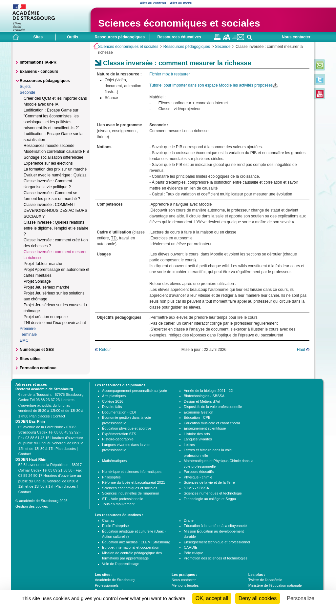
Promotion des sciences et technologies (215, 558)
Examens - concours (39, 71)
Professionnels (106, 585)
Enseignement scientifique (205, 428)
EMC (24, 340)
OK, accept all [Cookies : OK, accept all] (212, 598)
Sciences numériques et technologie (213, 493)
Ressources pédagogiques (186, 46)
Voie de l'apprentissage (120, 564)
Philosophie (111, 477)
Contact (58, 416)
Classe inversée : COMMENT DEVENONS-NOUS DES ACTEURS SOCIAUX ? (55, 210)
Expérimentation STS (119, 434)
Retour (105, 349)
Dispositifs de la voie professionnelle (213, 407)
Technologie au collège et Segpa (210, 499)
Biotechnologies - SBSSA (204, 396)
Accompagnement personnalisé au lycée (134, 391)
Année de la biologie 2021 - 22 (208, 391)
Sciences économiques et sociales (179, 23)
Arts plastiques (114, 396)
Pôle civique (193, 553)
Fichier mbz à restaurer (169, 74)
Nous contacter (296, 37)
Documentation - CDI (119, 412)
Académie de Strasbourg (115, 580)
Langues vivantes (198, 439)
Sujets (25, 86)
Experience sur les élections (48, 163)
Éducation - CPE (197, 417)
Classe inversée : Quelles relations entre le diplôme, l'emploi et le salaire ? (56, 228)
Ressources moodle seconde (49, 145)
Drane (189, 520)
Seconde (222, 46)
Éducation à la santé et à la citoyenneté (215, 526)
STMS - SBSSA (196, 488)
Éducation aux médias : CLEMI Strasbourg (136, 542)
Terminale (28, 334)
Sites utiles (30, 358)
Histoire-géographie (118, 439)
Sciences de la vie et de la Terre (209, 482)
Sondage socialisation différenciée (53, 157)
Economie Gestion (198, 412)
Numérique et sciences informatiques (131, 472)
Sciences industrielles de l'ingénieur (130, 493)
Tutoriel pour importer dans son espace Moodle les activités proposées (211, 85)
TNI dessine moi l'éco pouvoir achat (55, 322)
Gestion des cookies (31, 506)
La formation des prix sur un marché (55, 169)
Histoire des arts (197, 434)
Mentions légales (185, 585)
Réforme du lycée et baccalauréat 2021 (133, 482)
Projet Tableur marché (43, 263)
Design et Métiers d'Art (202, 401)
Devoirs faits (112, 407)
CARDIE (191, 547)
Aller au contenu (153, 3)
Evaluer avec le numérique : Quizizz (55, 175)
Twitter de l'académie (265, 580)
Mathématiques (114, 461)
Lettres (189, 445)
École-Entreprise (115, 526)
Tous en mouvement (118, 504)
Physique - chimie (198, 477)
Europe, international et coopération (130, 547)
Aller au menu (181, 3)
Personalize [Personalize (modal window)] (300, 598)
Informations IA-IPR (38, 62)
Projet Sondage (37, 281)
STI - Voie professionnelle (122, 499)
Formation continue (38, 368)
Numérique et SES (37, 349)
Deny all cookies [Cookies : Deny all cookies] (258, 598)
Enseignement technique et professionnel (217, 542)
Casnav (108, 520)
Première (28, 328)
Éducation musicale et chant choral (212, 423)
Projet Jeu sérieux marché (46, 287)
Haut (301, 349)
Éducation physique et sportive (126, 428)
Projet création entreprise (46, 316)
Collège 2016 (112, 401)
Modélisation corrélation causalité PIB (56, 151)
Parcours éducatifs (199, 472)
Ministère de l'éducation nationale (275, 585)
